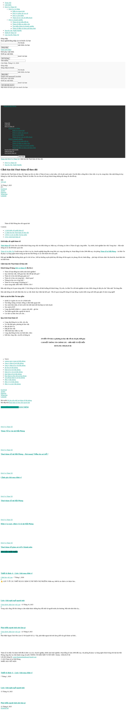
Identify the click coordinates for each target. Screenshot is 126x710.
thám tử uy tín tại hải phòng (14, 372)
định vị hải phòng (10, 379)
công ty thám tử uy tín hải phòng (15, 365)
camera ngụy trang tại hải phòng (15, 361)
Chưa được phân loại (8, 604)
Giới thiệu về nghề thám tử (14, 230)
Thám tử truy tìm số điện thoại (22, 18)
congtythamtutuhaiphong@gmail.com (24, 657)
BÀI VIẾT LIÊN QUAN (10, 407)
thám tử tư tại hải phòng (12, 370)
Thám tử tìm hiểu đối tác (20, 22)
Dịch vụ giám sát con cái (20, 13)
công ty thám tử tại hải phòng (14, 363)
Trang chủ (8, 3)
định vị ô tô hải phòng (12, 382)
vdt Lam (3, 182)
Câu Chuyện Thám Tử (12, 35)
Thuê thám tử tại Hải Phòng (12, 501)
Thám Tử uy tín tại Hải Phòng (13, 431)
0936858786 (5, 708)
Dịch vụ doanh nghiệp (16, 20)
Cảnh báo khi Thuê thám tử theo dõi (17, 232)
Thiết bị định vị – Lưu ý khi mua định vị (16, 573)
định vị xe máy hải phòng (13, 384)
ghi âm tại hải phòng (11, 367)
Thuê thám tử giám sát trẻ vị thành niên (16, 547)
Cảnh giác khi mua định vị (11, 477)
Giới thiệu (8, 5)
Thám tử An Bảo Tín (7, 251)
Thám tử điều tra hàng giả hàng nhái (24, 28)
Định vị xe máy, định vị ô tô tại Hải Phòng (17, 524)
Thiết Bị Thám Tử (10, 33)
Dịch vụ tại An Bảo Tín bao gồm (16, 235)
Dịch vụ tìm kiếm (18, 15)
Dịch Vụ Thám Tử (10, 7)
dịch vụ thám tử (20, 268)
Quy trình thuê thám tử (12, 237)
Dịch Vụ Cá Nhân (14, 9)
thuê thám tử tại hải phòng (13, 374)
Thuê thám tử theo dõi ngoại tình (19, 402)
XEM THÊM (24, 407)
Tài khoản (21, 43)
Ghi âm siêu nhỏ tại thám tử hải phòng (19, 400)
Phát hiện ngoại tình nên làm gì (13, 628)
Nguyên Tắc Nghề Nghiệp (13, 30)
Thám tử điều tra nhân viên (21, 24)
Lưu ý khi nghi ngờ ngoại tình (13, 600)
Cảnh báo (4, 577)
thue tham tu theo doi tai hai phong (16, 376)
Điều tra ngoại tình (18, 11)
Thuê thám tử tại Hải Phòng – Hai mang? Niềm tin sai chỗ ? (24, 454)
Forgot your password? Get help (11, 76)
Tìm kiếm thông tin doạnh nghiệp (23, 26)
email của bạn (22, 56)
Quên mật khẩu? (6, 49)
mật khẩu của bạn (24, 45)
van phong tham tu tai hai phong (15, 377)
